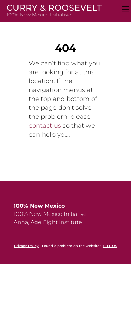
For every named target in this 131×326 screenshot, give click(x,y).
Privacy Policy (26, 246)
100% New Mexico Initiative (50, 214)
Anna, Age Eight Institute (48, 222)
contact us (45, 125)
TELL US (110, 246)
